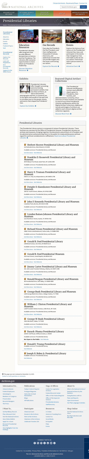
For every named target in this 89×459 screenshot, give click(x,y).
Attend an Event (72, 66)
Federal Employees (9, 391)
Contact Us (83, 3)
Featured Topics (8, 46)
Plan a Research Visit (9, 414)
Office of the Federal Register (55, 395)
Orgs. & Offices (52, 386)
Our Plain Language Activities (76, 403)
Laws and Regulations (6, 62)
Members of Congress (10, 396)
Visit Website (38, 153)
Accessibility (27, 451)
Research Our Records (8, 13)
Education (6, 39)
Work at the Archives (30, 417)
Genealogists (7, 394)
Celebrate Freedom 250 (31, 421)
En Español (49, 421)
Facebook (34, 443)
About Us (6, 37)
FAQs (47, 424)
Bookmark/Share (72, 3)
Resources (50, 409)
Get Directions (28, 153)
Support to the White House (7, 71)
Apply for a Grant (8, 421)
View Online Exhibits (9, 419)
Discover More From (62, 114)
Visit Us (62, 13)
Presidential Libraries (7, 33)
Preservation (7, 399)
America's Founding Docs (53, 414)
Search (83, 7)
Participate (28, 409)
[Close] (86, 440)
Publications (29, 386)
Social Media (49, 419)
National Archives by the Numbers (74, 392)
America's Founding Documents (80, 13)
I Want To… (7, 409)
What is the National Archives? (76, 389)
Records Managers (8, 401)
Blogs (26, 398)
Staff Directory (50, 404)
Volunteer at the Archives (32, 419)
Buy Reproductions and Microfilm (74, 416)
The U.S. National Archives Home (22, 5)
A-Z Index (48, 412)
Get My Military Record (10, 412)
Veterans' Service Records (27, 13)
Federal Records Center (53, 393)
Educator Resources (44, 13)
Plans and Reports (72, 398)
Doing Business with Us (74, 395)
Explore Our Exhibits (27, 106)
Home (5, 25)
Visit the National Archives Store (75, 412)
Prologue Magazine (30, 391)
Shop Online (72, 409)
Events (5, 41)
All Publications (29, 400)
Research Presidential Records (9, 425)
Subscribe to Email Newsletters (30, 394)
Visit (4, 48)
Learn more (71, 455)
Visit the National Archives (11, 417)
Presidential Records (7, 53)
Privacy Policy (36, 451)
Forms (48, 426)
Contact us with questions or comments (13, 376)
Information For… (10, 386)
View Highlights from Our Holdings (10, 428)
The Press (6, 404)
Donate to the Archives (31, 414)
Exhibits (5, 44)
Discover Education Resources (25, 69)
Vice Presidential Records (6, 66)
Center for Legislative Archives (52, 390)
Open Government (73, 400)
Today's (31, 389)
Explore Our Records (6, 58)
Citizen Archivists (59, 3)
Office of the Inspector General (53, 399)
